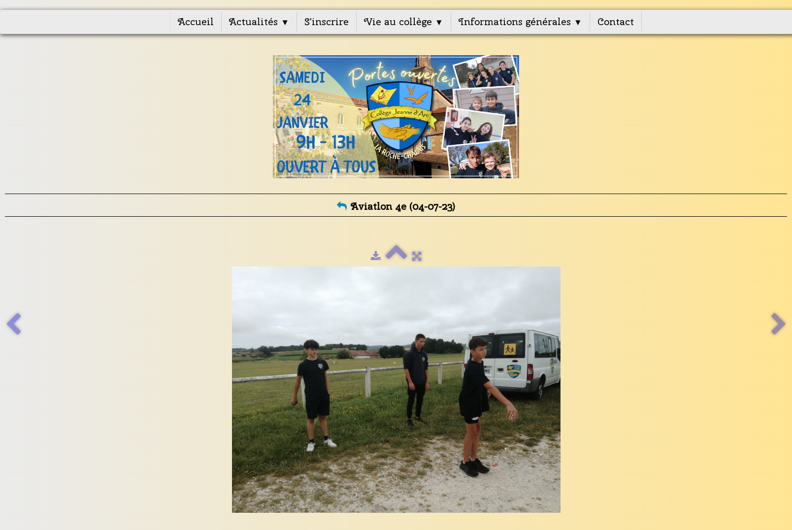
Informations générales (520, 21)
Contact (615, 21)
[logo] (396, 116)
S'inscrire (326, 21)
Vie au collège (403, 21)
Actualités (259, 21)
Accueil (196, 21)
